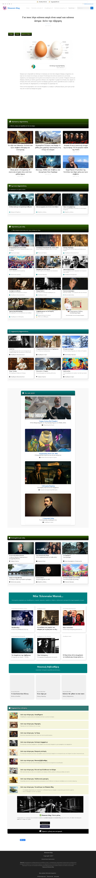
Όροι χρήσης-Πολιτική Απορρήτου (48, 873)
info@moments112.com (88, 3)
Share (23, 840)
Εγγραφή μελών (44, 823)
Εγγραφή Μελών (54, 1)
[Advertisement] (48, 104)
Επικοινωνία (50, 876)
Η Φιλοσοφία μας (41, 876)
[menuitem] (25, 8)
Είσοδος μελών (44, 826)
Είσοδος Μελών (42, 1)
